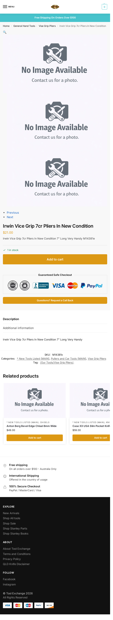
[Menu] (9, 7)
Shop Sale (9, 523)
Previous (13, 212)
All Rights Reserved (15, 597)
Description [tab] (11, 319)
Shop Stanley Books (15, 533)
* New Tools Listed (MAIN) (33, 358)
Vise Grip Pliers (47, 25)
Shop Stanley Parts (15, 528)
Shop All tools (11, 518)
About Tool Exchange (16, 548)
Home (6, 25)
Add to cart (55, 259)
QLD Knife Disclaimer (16, 564)
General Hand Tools (24, 25)
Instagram (9, 584)
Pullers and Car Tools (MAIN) (68, 358)
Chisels (45, 422)
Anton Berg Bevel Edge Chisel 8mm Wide (32, 426)
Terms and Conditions (16, 554)
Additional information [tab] (18, 328)
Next (10, 217)
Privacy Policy (12, 559)
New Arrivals (11, 513)
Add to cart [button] (34, 437)
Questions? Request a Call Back (55, 300)
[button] (104, 7)
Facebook (9, 579)
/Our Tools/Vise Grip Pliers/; (57, 362)
